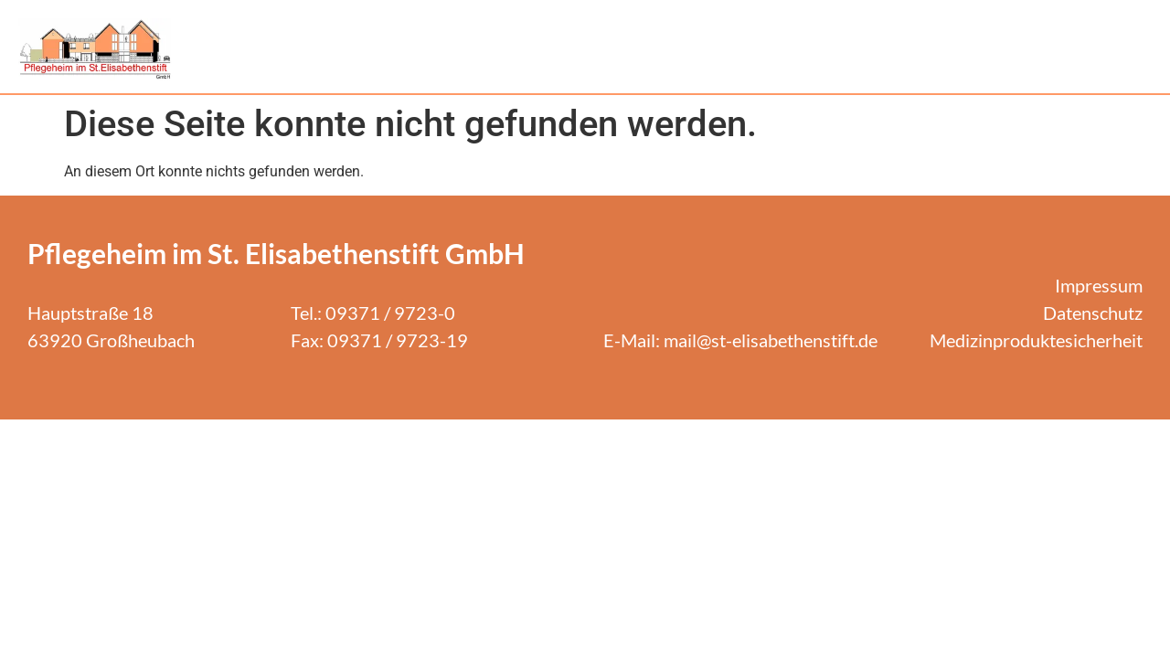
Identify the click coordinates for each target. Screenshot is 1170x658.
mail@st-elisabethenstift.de (771, 340)
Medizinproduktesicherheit (1036, 340)
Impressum (1099, 285)
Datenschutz (1093, 313)
